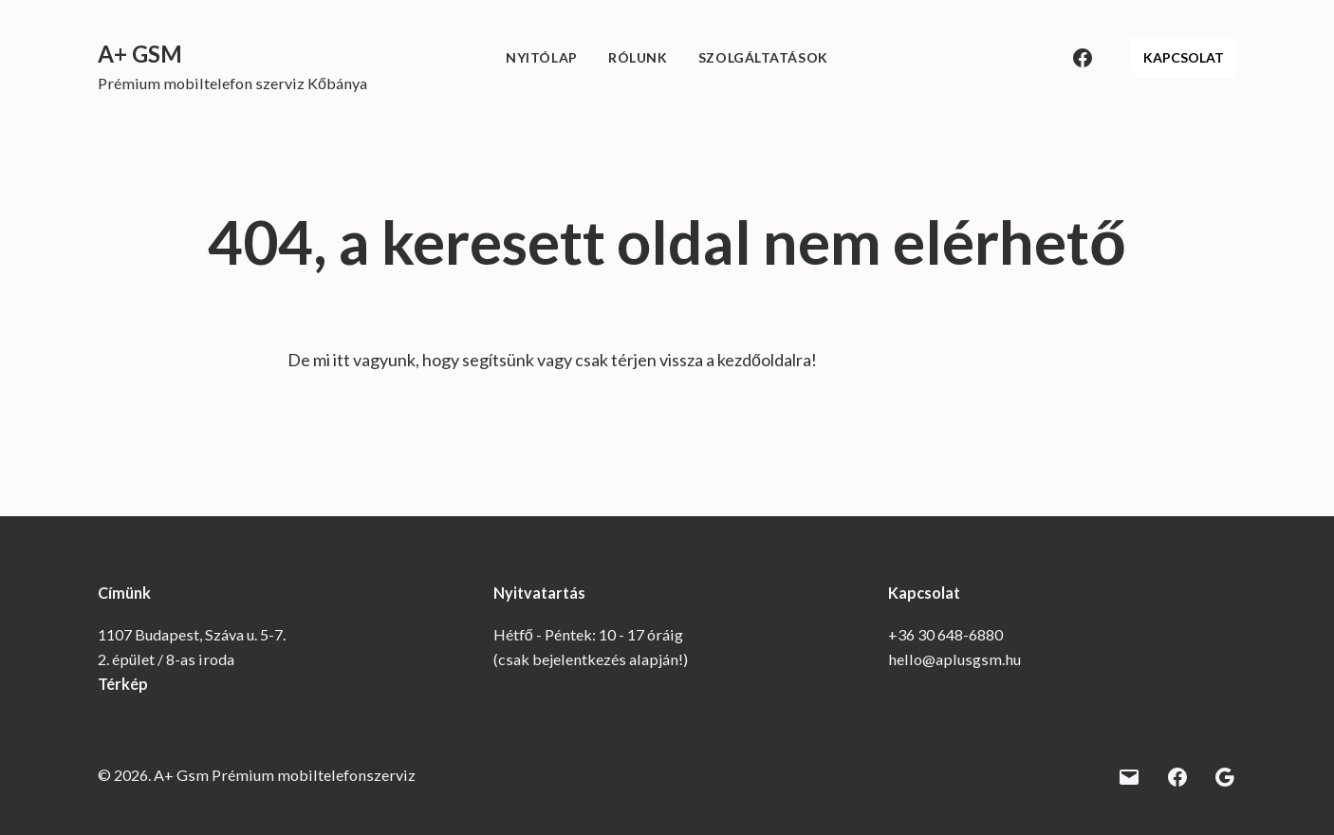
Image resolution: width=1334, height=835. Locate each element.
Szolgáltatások (763, 57)
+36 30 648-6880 (945, 634)
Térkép (123, 684)
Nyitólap (541, 57)
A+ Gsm (140, 53)
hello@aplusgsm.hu (954, 659)
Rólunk (637, 57)
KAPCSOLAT (1183, 57)
